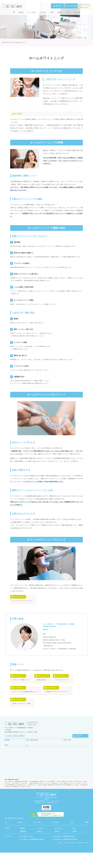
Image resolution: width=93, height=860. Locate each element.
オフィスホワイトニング (65, 682)
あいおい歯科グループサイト (26, 843)
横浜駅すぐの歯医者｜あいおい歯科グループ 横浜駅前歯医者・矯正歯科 (73, 850)
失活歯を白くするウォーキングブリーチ (58, 696)
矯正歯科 (57, 838)
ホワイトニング (59, 835)
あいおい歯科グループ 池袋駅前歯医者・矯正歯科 (65, 846)
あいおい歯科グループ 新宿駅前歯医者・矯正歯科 (31, 846)
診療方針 (21, 12)
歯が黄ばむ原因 (42, 682)
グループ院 (77, 12)
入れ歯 (73, 835)
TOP (14, 12)
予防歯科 (74, 838)
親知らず (39, 838)
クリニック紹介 (31, 12)
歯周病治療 (23, 838)
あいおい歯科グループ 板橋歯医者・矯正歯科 (64, 843)
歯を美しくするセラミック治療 (22, 710)
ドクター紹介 (42, 12)
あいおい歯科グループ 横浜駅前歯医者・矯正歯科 (46, 805)
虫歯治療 (22, 835)
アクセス (68, 12)
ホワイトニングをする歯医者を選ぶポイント (25, 696)
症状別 (52, 12)
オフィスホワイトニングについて (22, 601)
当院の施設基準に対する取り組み (14, 825)
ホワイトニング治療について (21, 682)
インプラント (40, 835)
